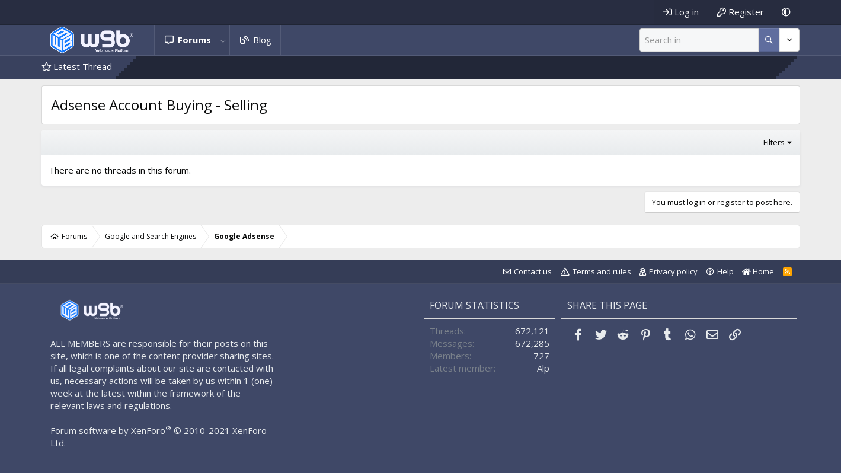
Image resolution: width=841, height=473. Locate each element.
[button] (222, 40)
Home (758, 271)
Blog (262, 40)
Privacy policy (673, 271)
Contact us (533, 271)
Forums (194, 40)
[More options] (769, 40)
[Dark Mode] (786, 12)
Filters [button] (774, 142)
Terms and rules (602, 271)
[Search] (699, 40)
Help (725, 271)
